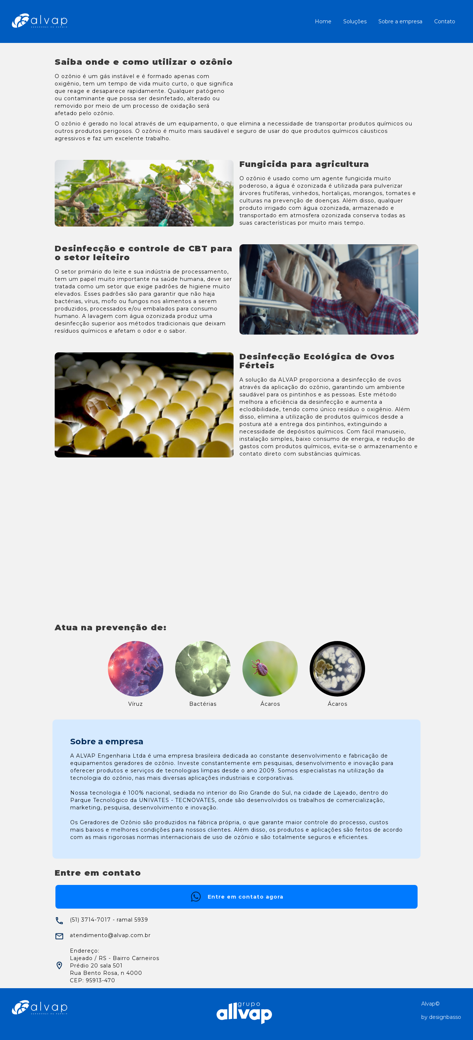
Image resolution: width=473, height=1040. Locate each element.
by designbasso (441, 1017)
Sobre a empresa (400, 21)
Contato (444, 21)
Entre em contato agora (236, 896)
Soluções (355, 21)
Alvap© (430, 1003)
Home (323, 21)
